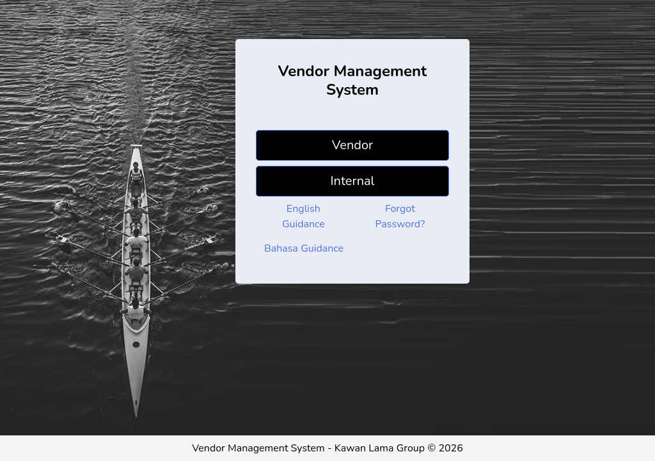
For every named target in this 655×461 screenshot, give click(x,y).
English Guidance (303, 216)
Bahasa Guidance (303, 248)
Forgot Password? (400, 216)
